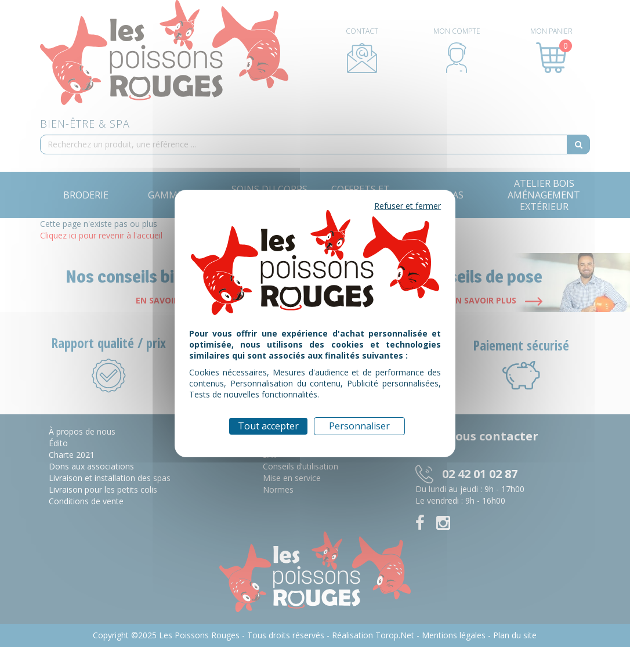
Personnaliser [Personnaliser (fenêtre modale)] (359, 426)
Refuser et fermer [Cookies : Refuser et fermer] (407, 205)
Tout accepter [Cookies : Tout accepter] (268, 426)
